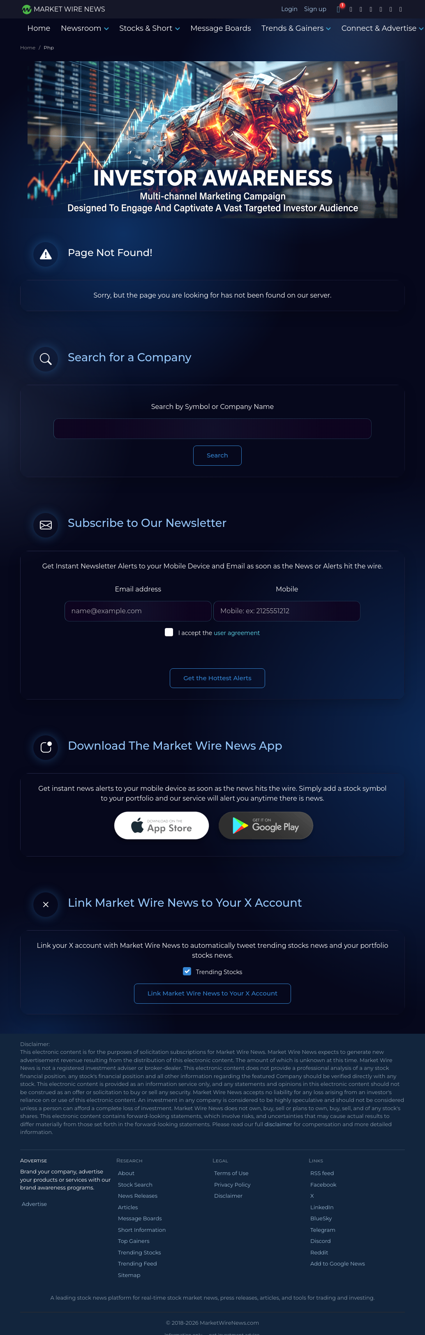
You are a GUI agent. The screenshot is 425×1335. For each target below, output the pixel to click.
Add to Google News (337, 1263)
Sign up (315, 9)
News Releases (137, 1195)
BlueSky (321, 1218)
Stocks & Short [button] (149, 28)
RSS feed (322, 1173)
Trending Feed (137, 1263)
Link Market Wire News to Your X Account (213, 993)
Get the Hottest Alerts (217, 678)
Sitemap (129, 1275)
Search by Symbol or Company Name (212, 407)
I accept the (219, 633)
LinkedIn (322, 1207)
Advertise (34, 1204)
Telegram (322, 1229)
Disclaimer (228, 1195)
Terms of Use (231, 1173)
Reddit (319, 1252)
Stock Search (135, 1184)
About (126, 1173)
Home (39, 28)
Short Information (142, 1229)
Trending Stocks (219, 972)
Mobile (287, 589)
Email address (138, 589)
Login (289, 9)
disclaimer (278, 1124)
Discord (320, 1241)
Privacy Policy (232, 1184)
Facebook (323, 1184)
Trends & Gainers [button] (296, 28)
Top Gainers (134, 1241)
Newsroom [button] (85, 28)
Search (217, 455)
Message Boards (220, 28)
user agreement (237, 633)
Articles (128, 1207)
